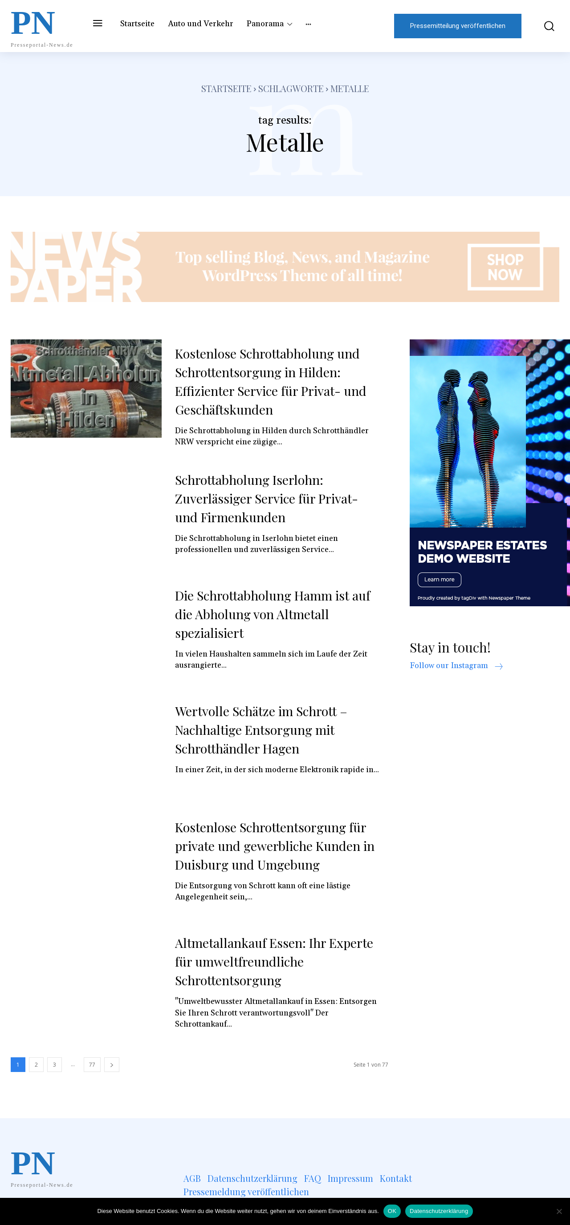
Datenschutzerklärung (439, 1211)
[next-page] (111, 1064)
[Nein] (558, 1211)
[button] (544, 26)
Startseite (226, 88)
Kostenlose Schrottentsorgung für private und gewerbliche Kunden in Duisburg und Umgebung (276, 845)
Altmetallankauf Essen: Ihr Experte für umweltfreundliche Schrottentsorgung (267, 961)
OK (392, 1211)
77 (92, 1064)
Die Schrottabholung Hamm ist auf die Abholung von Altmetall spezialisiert (267, 613)
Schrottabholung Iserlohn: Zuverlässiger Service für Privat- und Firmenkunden (272, 498)
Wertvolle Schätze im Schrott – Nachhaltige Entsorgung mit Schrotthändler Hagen (266, 729)
